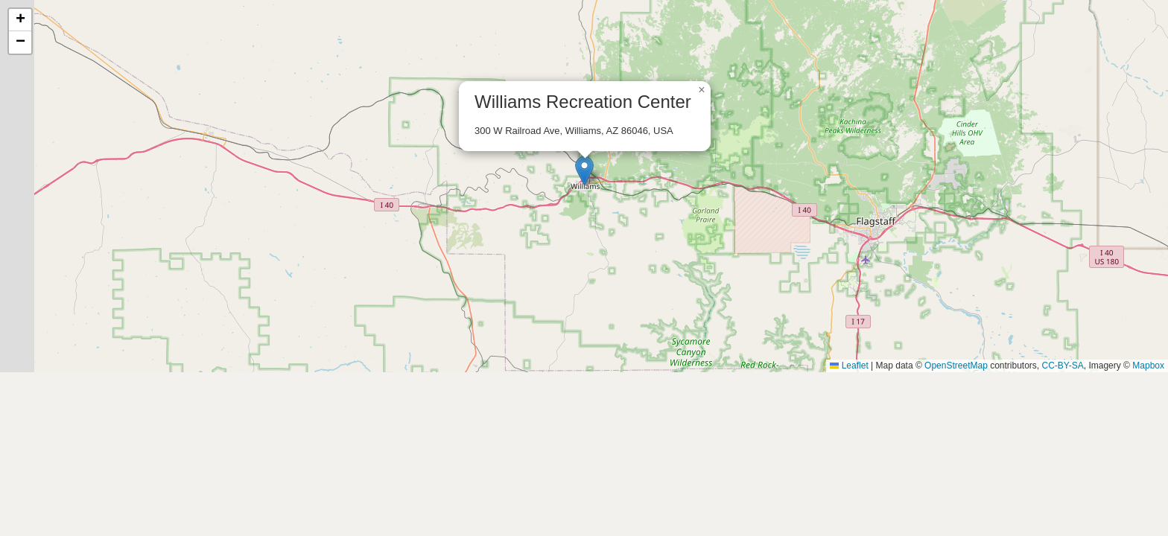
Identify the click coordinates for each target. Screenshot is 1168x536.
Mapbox (1148, 365)
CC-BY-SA (1063, 365)
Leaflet (849, 365)
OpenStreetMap (956, 365)
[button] (584, 171)
